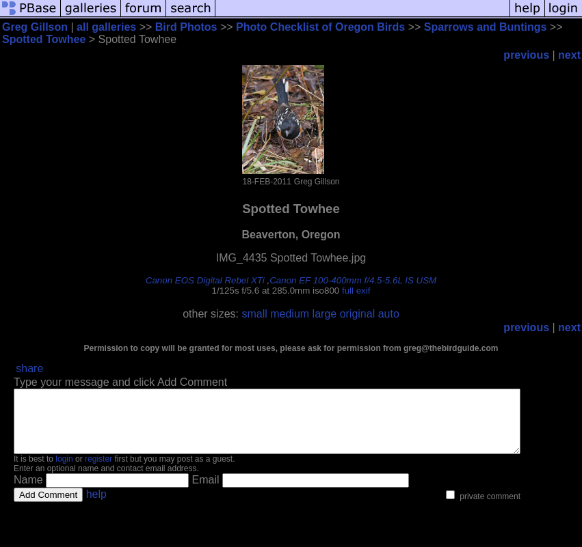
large (325, 314)
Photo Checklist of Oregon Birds (320, 27)
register (98, 471)
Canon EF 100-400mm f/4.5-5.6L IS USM (352, 280)
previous (526, 55)
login (63, 471)
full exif (356, 290)
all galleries (106, 27)
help (96, 506)
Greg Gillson (35, 27)
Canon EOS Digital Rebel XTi (205, 280)
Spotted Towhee (43, 39)
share (29, 368)
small (254, 314)
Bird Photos (186, 27)
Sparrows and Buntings (485, 27)
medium (289, 314)
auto (388, 314)
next (569, 55)
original (357, 314)
